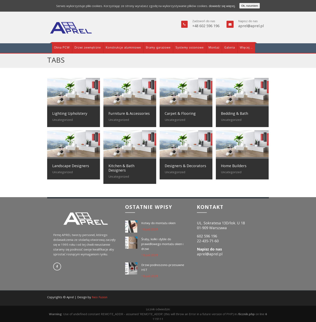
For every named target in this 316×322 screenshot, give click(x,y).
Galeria (229, 47)
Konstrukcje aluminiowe (123, 47)
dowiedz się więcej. (222, 6)
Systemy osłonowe (190, 47)
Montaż (214, 47)
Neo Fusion (99, 297)
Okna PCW (62, 47)
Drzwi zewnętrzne (88, 47)
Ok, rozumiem (249, 5)
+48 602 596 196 (205, 25)
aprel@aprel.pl (251, 25)
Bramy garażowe (158, 47)
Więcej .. (246, 47)
